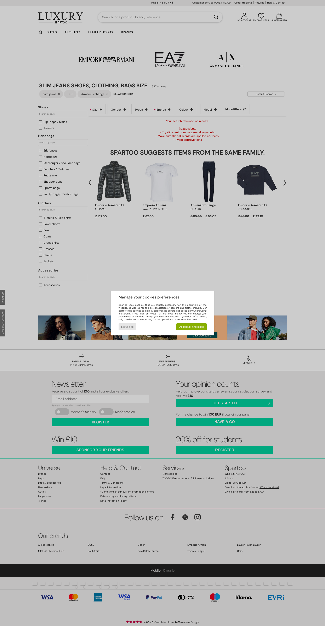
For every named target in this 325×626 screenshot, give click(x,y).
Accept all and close (191, 326)
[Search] (216, 17)
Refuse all (127, 326)
